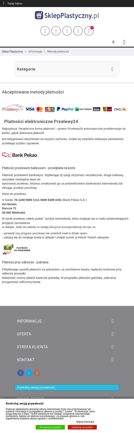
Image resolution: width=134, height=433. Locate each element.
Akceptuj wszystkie (50, 427)
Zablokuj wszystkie (82, 427)
